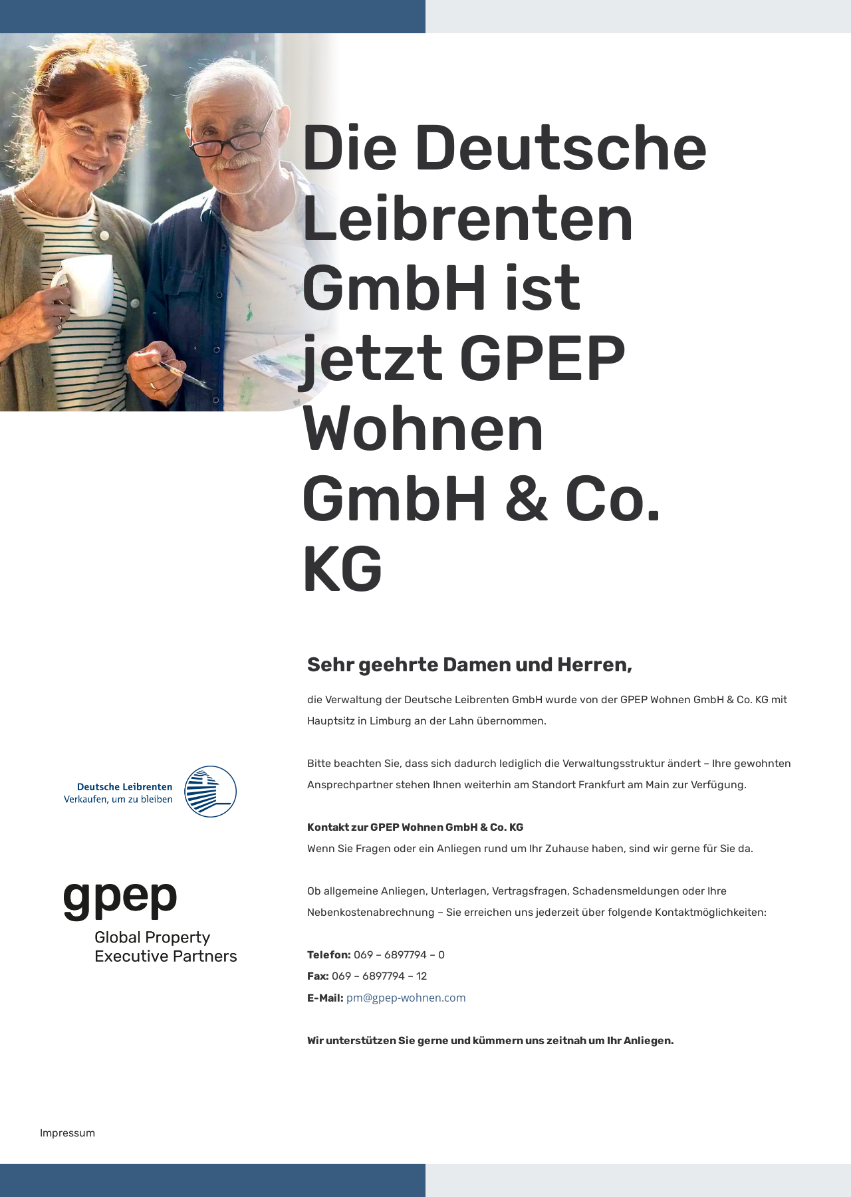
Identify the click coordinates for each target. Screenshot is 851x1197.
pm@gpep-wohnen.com (406, 997)
